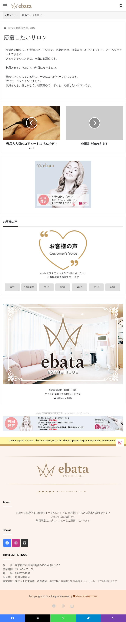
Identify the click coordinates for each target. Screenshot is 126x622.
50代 (96, 287)
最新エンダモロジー (33, 15)
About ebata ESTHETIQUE (63, 390)
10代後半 (29, 287)
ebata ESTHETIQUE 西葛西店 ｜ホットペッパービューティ (63, 413)
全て (12, 287)
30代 (63, 287)
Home (8, 28)
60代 (112, 287)
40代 (32, 28)
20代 (46, 287)
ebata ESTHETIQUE (86, 596)
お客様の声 (22, 28)
